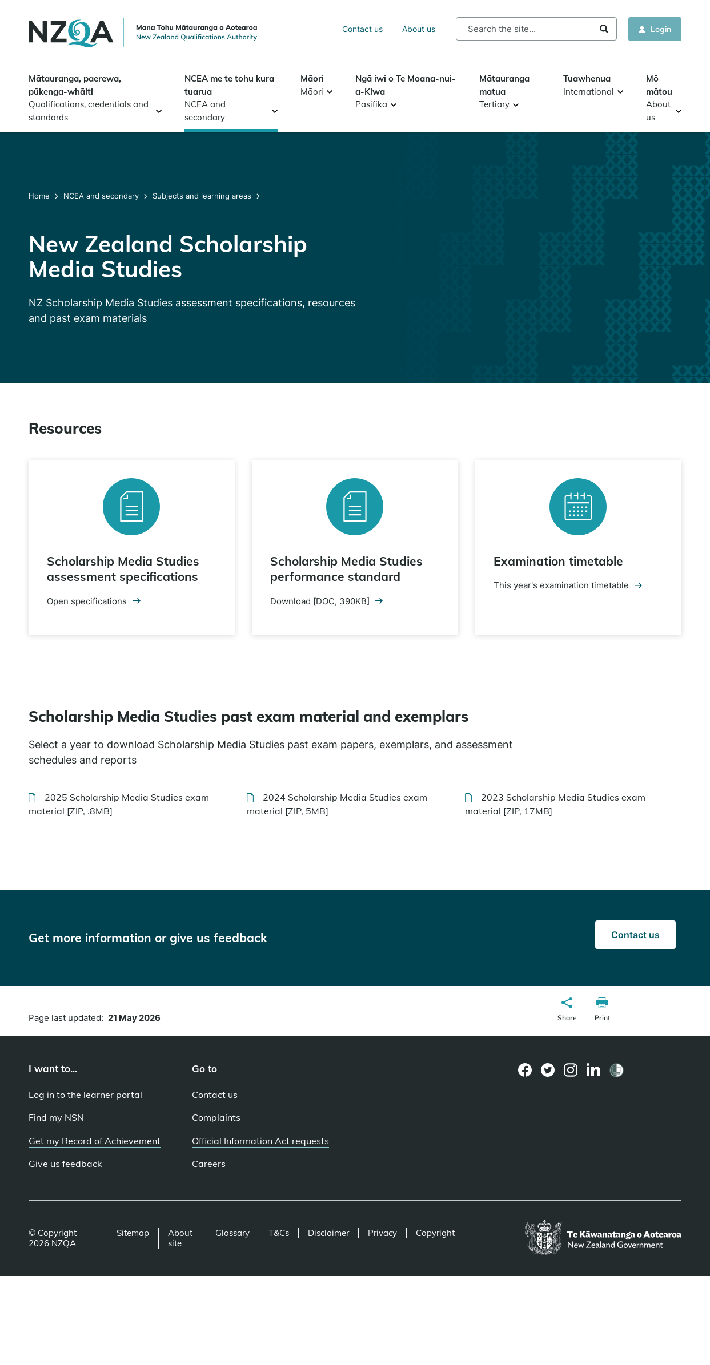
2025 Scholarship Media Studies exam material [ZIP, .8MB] (119, 804)
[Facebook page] (525, 1070)
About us (418, 29)
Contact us (362, 29)
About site (180, 1238)
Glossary (232, 1233)
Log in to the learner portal (85, 1094)
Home (40, 195)
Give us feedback (65, 1163)
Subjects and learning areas (202, 195)
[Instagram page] (571, 1070)
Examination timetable (558, 561)
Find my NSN (56, 1117)
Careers (209, 1163)
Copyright (435, 1233)
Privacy (382, 1233)
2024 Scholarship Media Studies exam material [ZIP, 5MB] (337, 804)
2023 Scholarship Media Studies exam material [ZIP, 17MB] (555, 804)
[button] (567, 1010)
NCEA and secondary (101, 195)
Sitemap (133, 1233)
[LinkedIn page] (594, 1070)
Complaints (216, 1117)
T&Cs (278, 1233)
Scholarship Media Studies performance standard (346, 569)
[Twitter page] (548, 1070)
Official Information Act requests (260, 1140)
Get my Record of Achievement (95, 1140)
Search (604, 29)
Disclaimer (328, 1233)
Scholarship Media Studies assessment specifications (123, 569)
